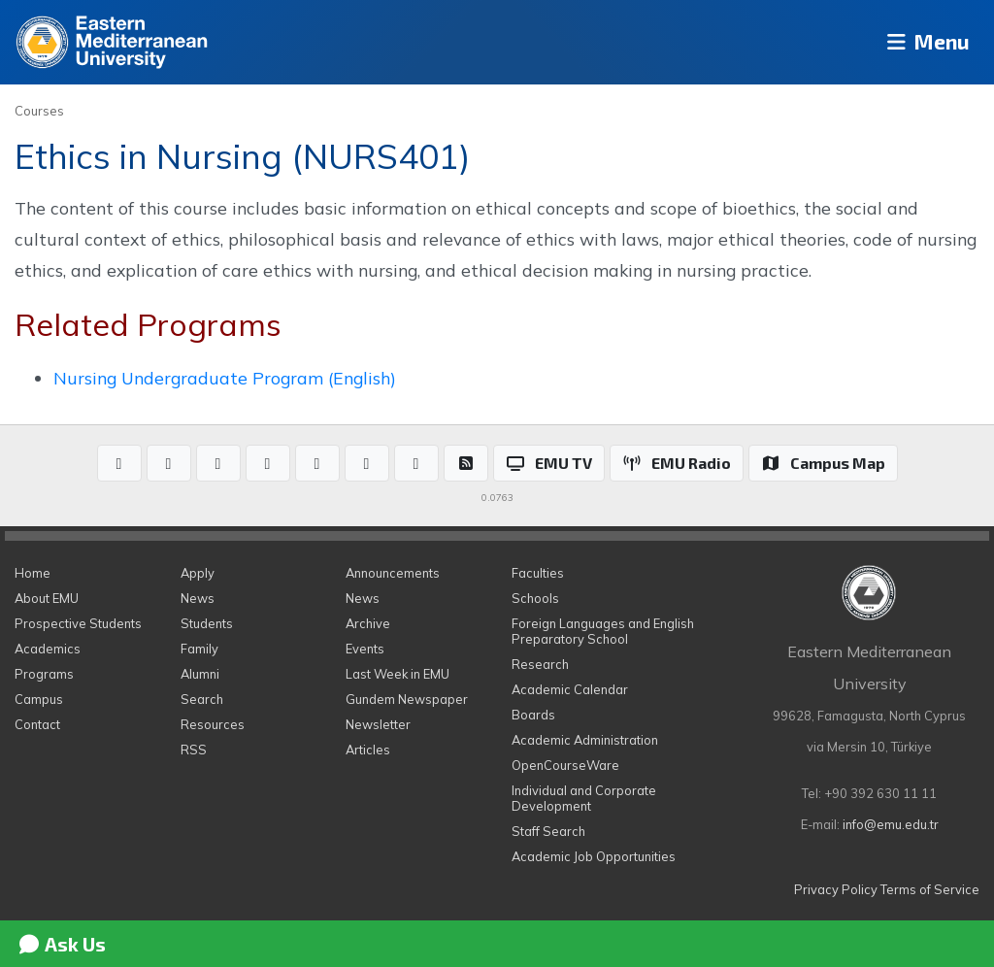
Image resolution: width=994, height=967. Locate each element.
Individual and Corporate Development (584, 798)
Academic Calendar (570, 689)
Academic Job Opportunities (594, 856)
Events (365, 648)
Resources (213, 724)
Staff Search (548, 831)
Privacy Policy (836, 889)
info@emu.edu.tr (891, 824)
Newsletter (378, 724)
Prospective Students (78, 623)
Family (199, 648)
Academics (48, 648)
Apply (198, 573)
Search (202, 699)
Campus (39, 699)
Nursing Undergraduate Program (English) (224, 377)
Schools (535, 598)
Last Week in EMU (397, 674)
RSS (194, 749)
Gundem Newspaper (407, 699)
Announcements (393, 573)
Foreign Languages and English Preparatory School (603, 631)
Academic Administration (585, 740)
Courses (39, 110)
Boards (533, 714)
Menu (922, 42)
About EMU (47, 598)
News (198, 598)
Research (540, 664)
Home (32, 573)
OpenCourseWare (565, 765)
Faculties (538, 573)
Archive (368, 623)
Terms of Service (929, 889)
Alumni (200, 674)
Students (207, 623)
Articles (368, 749)
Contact (37, 724)
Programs (44, 674)
